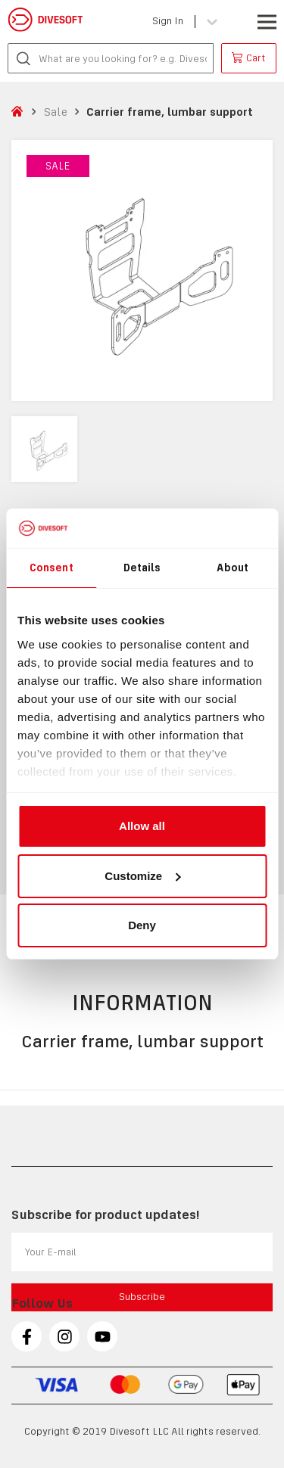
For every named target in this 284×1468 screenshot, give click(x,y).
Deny (142, 925)
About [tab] (232, 567)
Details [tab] (142, 567)
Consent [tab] (51, 567)
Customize (142, 875)
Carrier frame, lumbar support (169, 111)
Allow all (142, 826)
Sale (55, 111)
